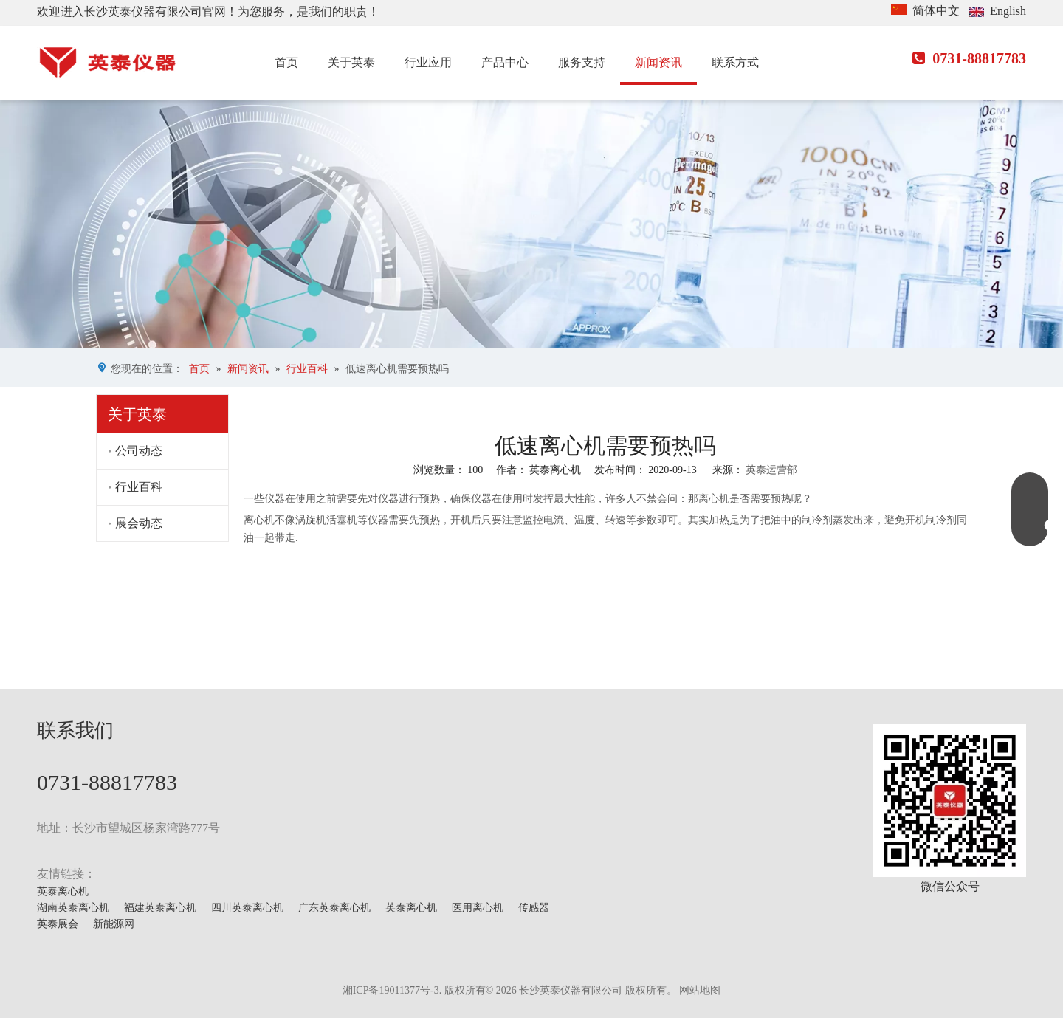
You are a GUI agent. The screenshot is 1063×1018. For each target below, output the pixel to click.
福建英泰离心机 (160, 907)
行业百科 (138, 487)
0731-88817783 (969, 58)
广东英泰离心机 (334, 907)
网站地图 (699, 990)
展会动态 (138, 523)
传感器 (533, 907)
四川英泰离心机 (247, 907)
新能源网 (113, 923)
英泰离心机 (63, 891)
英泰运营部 (771, 469)
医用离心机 (477, 907)
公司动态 (138, 450)
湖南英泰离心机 (73, 907)
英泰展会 (57, 923)
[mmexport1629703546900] (949, 800)
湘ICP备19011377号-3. (392, 990)
